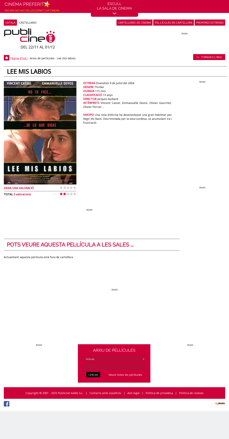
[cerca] (114, 367)
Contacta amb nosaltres (105, 393)
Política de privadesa (159, 393)
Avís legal (133, 393)
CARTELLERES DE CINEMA (134, 22)
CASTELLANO (27, 22)
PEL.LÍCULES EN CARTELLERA (173, 22)
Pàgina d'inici (18, 58)
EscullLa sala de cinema (114, 8)
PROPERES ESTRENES (210, 22)
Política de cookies (191, 393)
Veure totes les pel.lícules (125, 375)
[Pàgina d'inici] (29, 36)
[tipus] (114, 359)
